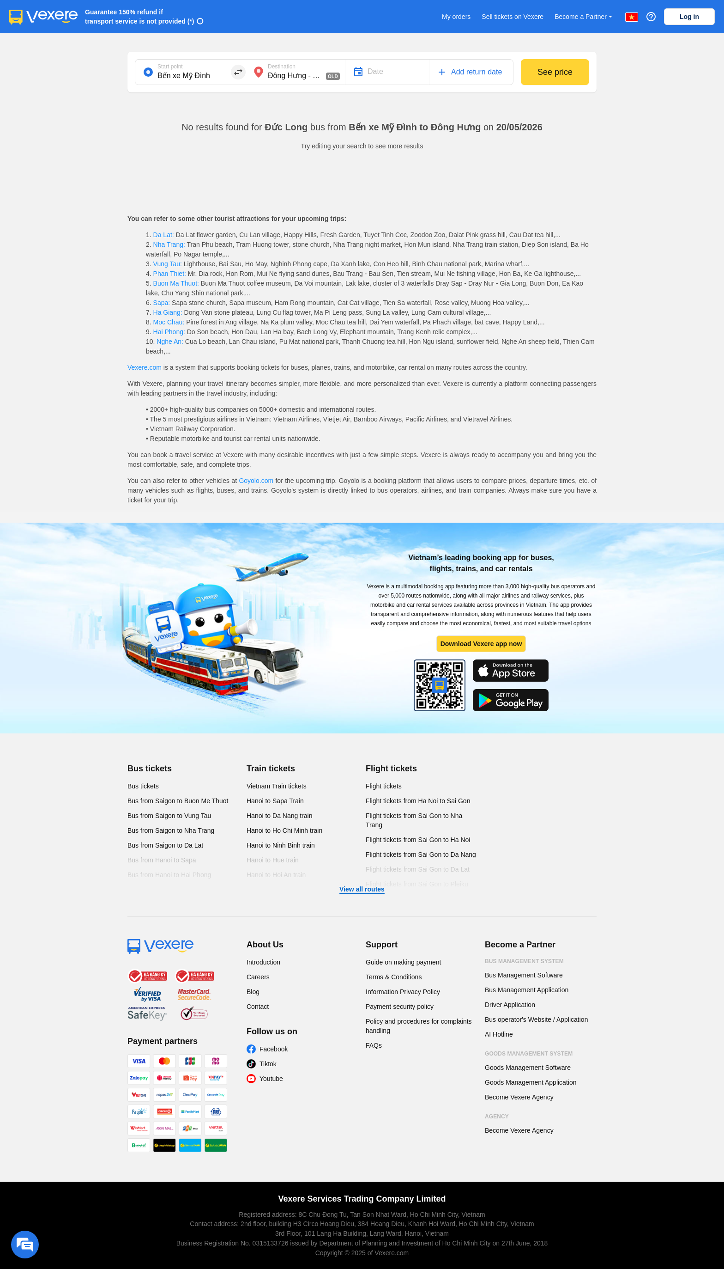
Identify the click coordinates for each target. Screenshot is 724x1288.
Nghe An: (170, 341)
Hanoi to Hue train (273, 860)
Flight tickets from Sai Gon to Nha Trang (414, 820)
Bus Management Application (526, 990)
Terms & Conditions (394, 977)
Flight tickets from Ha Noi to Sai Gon (418, 801)
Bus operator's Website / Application (536, 1019)
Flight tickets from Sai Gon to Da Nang (421, 854)
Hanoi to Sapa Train (275, 801)
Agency (497, 1116)
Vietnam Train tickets (277, 786)
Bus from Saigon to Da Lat (165, 845)
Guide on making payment (403, 962)
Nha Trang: (169, 244)
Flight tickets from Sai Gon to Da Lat (418, 869)
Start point (170, 66)
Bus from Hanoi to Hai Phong (169, 875)
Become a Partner (584, 17)
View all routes (362, 889)
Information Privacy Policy (403, 991)
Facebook (273, 1049)
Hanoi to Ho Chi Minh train (284, 830)
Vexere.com (144, 367)
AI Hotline (499, 1034)
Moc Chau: (168, 322)
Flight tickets (391, 768)
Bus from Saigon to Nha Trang (170, 830)
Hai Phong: (169, 332)
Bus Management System (524, 961)
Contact (258, 1006)
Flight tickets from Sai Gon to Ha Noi (418, 839)
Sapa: (161, 302)
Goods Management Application (530, 1082)
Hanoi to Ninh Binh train (281, 845)
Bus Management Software (524, 975)
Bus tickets (149, 768)
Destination (282, 66)
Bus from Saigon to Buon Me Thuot (177, 801)
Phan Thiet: (169, 273)
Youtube (271, 1078)
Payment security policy (400, 1006)
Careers (258, 977)
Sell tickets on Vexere (512, 16)
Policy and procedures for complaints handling (419, 1026)
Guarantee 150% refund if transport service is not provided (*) (139, 16)
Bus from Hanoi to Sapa (161, 860)
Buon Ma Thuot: (176, 283)
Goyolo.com (256, 480)
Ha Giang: (167, 312)
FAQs (374, 1045)
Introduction (263, 962)
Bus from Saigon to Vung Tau (169, 815)
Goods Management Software (528, 1067)
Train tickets (271, 768)
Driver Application (510, 1004)
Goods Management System (529, 1053)
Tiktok (268, 1064)
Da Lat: (163, 234)
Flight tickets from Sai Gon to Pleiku (417, 884)
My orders (456, 16)
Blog (253, 991)
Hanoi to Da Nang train (279, 815)
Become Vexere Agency (519, 1097)
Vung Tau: (167, 264)
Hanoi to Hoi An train (276, 875)
